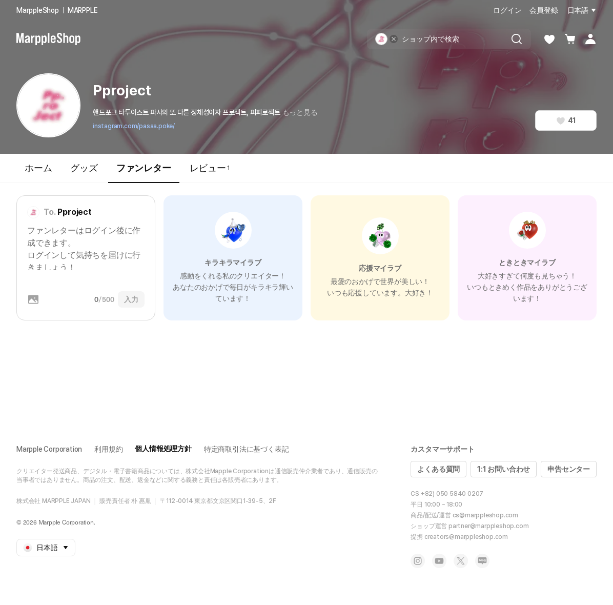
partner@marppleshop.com (488, 526)
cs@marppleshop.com (485, 515)
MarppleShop (37, 10)
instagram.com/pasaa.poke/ (134, 126)
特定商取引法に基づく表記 (246, 449)
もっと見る (300, 112)
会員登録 (543, 10)
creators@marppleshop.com (466, 536)
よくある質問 (438, 469)
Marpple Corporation (49, 449)
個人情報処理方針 (163, 449)
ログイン (507, 10)
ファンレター (143, 173)
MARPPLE (83, 10)
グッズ (83, 168)
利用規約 (108, 449)
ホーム (38, 168)
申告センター (568, 469)
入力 (131, 299)
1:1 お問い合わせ (503, 469)
